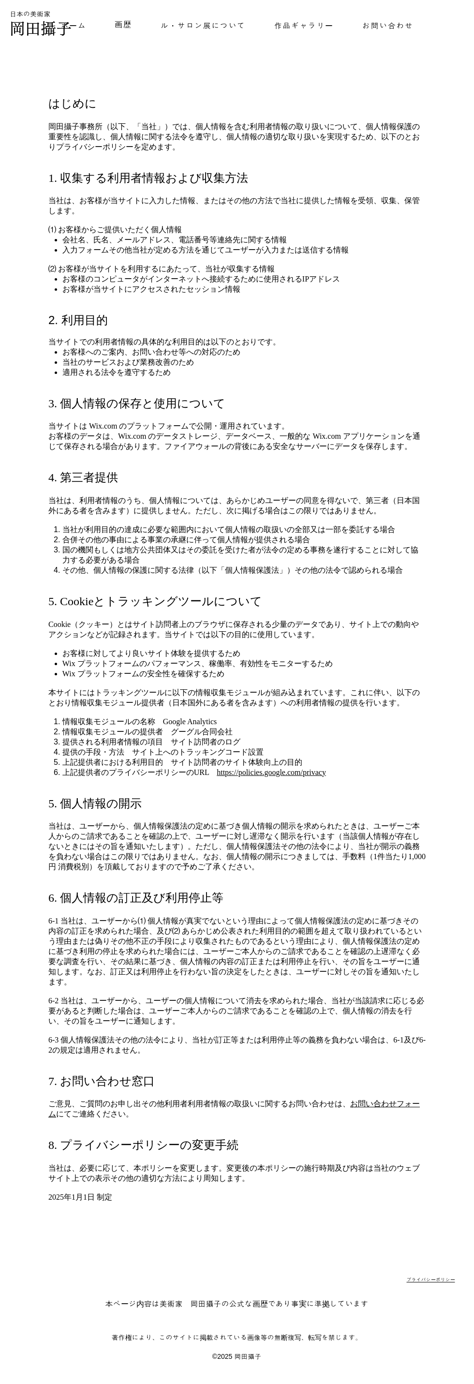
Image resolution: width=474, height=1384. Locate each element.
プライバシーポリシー (431, 1279)
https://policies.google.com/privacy (271, 772)
